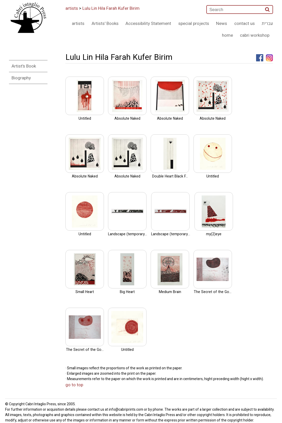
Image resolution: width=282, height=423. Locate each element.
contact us (244, 23)
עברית (267, 23)
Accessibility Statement (148, 23)
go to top (74, 385)
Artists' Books (105, 23)
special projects (193, 23)
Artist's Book (24, 66)
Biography (21, 78)
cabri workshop (254, 35)
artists (71, 8)
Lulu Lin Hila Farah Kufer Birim (111, 8)
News (221, 23)
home (227, 35)
